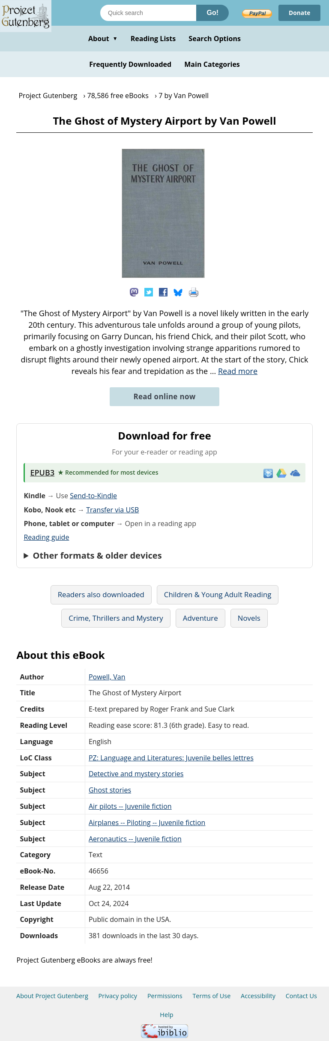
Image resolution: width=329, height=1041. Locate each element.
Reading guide (46, 537)
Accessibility (258, 996)
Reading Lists (153, 38)
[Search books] (148, 13)
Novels (249, 618)
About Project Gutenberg (52, 996)
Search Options (214, 38)
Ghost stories (110, 790)
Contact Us (301, 996)
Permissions (164, 996)
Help (166, 1015)
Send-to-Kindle (93, 495)
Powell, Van (107, 677)
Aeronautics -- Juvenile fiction (135, 839)
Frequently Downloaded (130, 64)
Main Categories (212, 64)
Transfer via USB (112, 510)
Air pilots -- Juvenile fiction (130, 806)
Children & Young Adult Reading (218, 594)
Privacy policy (118, 996)
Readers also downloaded (101, 594)
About (103, 38)
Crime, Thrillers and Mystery (116, 618)
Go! (212, 12)
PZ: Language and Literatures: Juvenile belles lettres (171, 758)
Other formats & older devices (97, 555)
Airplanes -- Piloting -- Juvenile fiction (147, 822)
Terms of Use (211, 996)
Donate (299, 13)
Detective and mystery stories (136, 773)
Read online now (164, 396)
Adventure (200, 618)
